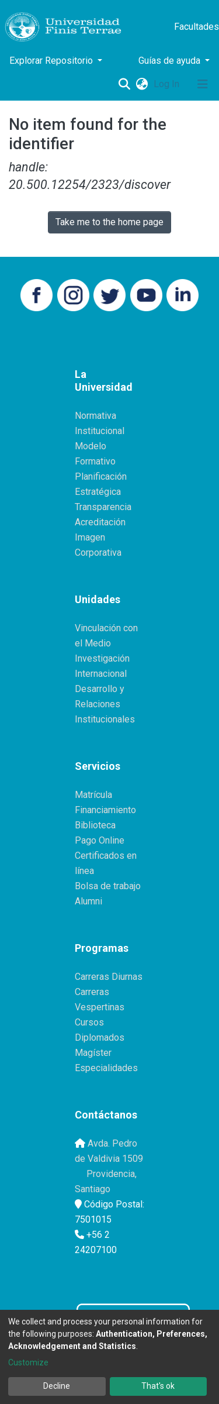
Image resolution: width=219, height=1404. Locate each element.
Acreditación (100, 522)
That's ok (158, 1386)
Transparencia (103, 506)
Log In (168, 84)
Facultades (196, 26)
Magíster (93, 1052)
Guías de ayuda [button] (170, 60)
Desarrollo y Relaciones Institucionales (105, 704)
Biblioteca (95, 825)
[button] (141, 84)
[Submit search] (124, 84)
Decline (56, 1386)
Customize (28, 1362)
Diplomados (99, 1037)
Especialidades (106, 1067)
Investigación (102, 658)
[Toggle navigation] (202, 84)
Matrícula (93, 794)
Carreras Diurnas (108, 976)
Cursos (89, 1022)
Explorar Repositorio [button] (52, 60)
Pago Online (99, 840)
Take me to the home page (109, 222)
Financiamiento (105, 809)
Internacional (101, 673)
